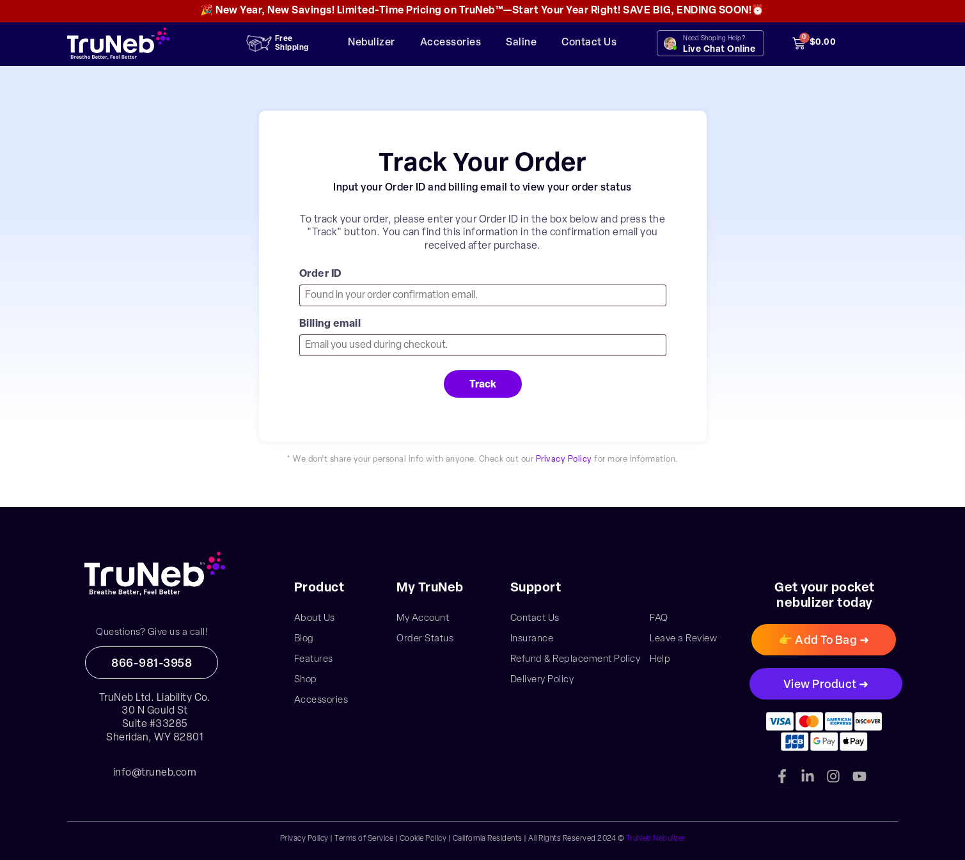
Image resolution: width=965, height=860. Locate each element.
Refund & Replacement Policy (575, 659)
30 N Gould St (155, 711)
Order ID (320, 274)
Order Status (424, 639)
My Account (422, 618)
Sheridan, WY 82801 (154, 738)
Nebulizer (371, 43)
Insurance (532, 639)
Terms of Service (363, 839)
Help (660, 659)
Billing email (330, 324)
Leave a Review (683, 639)
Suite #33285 (155, 724)
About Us (314, 618)
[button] (823, 639)
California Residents (487, 839)
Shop (305, 680)
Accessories (451, 43)
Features (313, 659)
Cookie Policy (423, 839)
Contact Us (588, 43)
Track (482, 385)
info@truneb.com (155, 773)
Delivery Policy (542, 680)
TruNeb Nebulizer (656, 839)
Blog (304, 639)
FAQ (659, 618)
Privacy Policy (564, 459)
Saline (521, 43)
